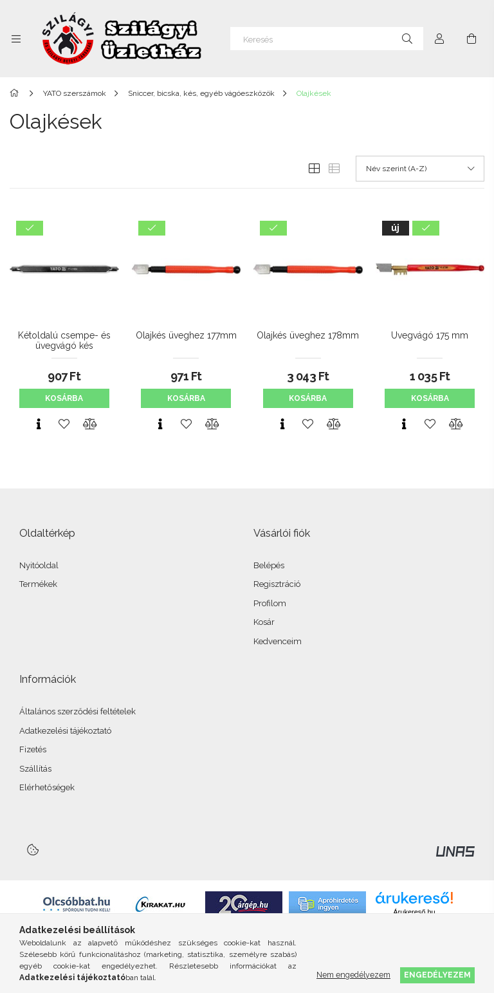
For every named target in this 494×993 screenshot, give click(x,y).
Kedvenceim (277, 641)
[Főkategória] (16, 93)
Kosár (264, 622)
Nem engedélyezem (353, 974)
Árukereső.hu (414, 912)
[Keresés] (326, 38)
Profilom (269, 603)
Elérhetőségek (47, 787)
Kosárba (64, 398)
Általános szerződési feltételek (77, 711)
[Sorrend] (420, 168)
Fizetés (32, 749)
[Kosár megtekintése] (471, 38)
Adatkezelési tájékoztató (65, 731)
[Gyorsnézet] (38, 424)
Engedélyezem (437, 974)
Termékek (38, 584)
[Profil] (439, 38)
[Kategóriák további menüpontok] (16, 38)
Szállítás (35, 769)
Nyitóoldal (39, 565)
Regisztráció (276, 584)
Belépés (268, 565)
